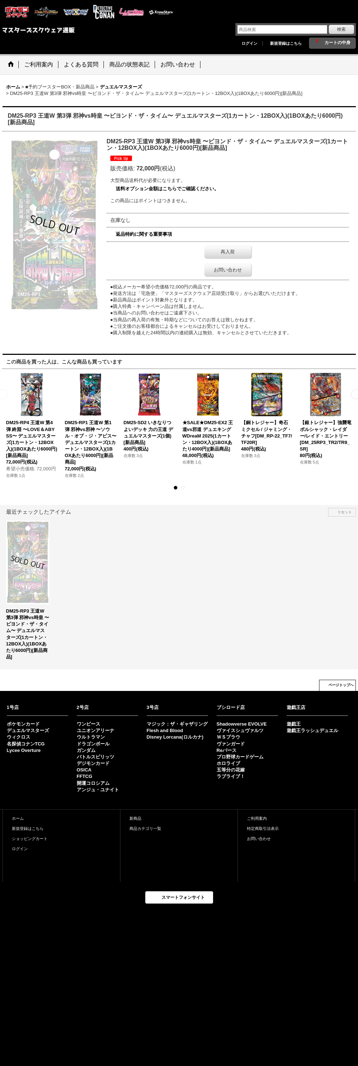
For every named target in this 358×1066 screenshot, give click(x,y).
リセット (344, 512)
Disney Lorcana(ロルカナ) (175, 737)
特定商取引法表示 (263, 828)
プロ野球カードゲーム (240, 757)
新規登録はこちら (286, 43)
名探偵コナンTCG (26, 744)
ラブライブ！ (231, 776)
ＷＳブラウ (228, 737)
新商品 (135, 818)
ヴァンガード (231, 744)
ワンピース (88, 724)
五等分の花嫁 (231, 770)
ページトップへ (341, 685)
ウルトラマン (91, 737)
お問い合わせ (228, 270)
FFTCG (84, 776)
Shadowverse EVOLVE (242, 724)
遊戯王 (294, 724)
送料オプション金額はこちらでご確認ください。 (167, 188)
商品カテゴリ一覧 (145, 828)
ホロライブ (228, 763)
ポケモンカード (23, 724)
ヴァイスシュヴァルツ (240, 730)
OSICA (84, 770)
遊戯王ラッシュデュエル (312, 730)
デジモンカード (93, 763)
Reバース (227, 750)
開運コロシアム (93, 783)
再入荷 (228, 251)
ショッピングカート (30, 838)
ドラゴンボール (93, 744)
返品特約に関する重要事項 (144, 234)
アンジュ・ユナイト (98, 789)
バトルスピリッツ (95, 757)
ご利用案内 (257, 818)
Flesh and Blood (165, 730)
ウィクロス (18, 737)
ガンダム (86, 750)
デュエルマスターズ (28, 730)
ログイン (249, 43)
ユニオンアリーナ (95, 730)
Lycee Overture (24, 750)
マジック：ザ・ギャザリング (177, 724)
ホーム (18, 818)
